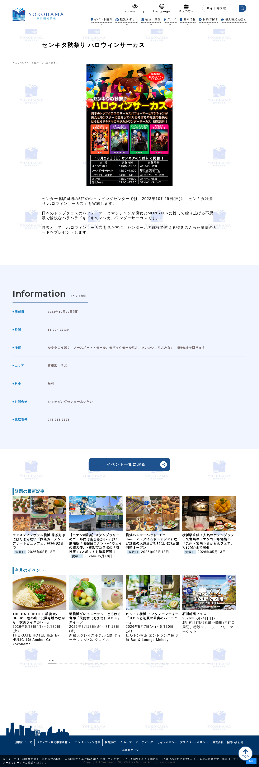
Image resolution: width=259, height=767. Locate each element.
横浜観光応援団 (233, 19)
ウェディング (144, 742)
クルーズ (126, 742)
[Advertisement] (129, 696)
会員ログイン (130, 750)
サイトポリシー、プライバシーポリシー (182, 742)
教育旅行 (110, 742)
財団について (23, 742)
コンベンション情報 (87, 742)
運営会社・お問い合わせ (228, 742)
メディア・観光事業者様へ (54, 742)
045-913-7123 (59, 419)
